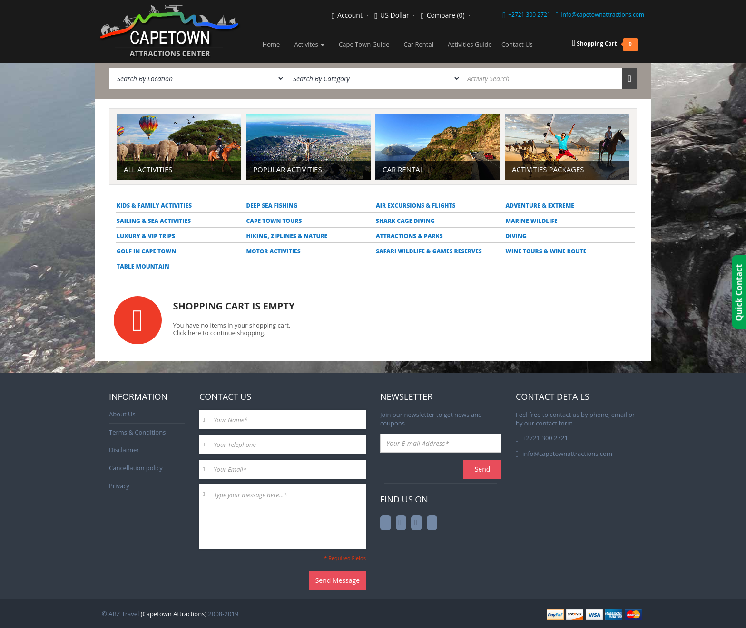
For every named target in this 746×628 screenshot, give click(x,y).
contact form (554, 423)
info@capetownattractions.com (602, 14)
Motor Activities (273, 251)
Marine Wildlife (532, 221)
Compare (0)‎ (445, 15)
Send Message (337, 580)
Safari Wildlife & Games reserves (429, 251)
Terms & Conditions (137, 432)
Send (483, 468)
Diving (516, 236)
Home (271, 44)
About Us (122, 414)
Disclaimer (124, 449)
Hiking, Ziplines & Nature (287, 236)
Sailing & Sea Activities (154, 221)
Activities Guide (470, 44)
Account (350, 15)
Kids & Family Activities (154, 206)
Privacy (119, 486)
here (194, 332)
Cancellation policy (136, 468)
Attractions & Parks (409, 236)
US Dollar (394, 15)
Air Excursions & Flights (416, 206)
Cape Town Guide (364, 44)
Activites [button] (309, 44)
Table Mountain (143, 266)
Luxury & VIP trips (146, 236)
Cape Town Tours (274, 221)
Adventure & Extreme (540, 206)
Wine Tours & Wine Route (546, 251)
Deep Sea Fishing (272, 206)
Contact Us (517, 44)
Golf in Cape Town (146, 251)
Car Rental (418, 44)
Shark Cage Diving (405, 221)
